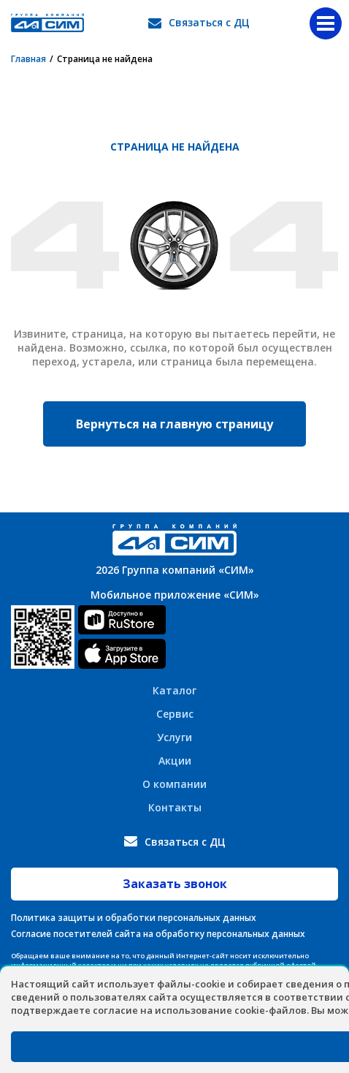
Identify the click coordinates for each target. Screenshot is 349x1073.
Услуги (174, 737)
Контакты (175, 807)
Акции (174, 760)
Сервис (174, 714)
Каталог (174, 690)
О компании (174, 784)
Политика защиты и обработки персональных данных (133, 917)
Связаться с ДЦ (209, 22)
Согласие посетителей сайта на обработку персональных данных (158, 934)
